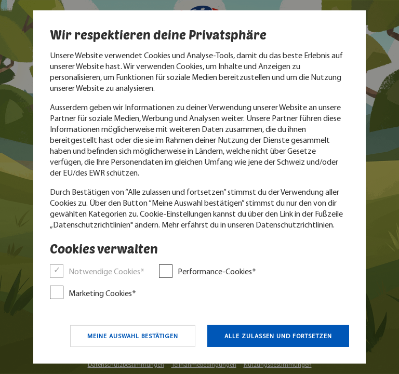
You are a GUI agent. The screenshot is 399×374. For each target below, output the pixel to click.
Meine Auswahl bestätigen (132, 336)
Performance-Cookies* (217, 271)
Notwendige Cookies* (106, 271)
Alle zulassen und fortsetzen (278, 336)
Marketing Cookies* (102, 293)
